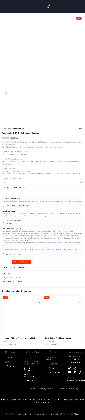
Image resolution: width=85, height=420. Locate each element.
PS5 (9, 128)
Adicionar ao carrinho (21, 262)
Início (4, 128)
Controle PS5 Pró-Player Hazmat (58, 338)
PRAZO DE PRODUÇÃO (12, 228)
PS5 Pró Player (18, 128)
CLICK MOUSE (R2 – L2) (11, 199)
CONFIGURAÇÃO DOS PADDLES (14, 188)
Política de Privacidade (29, 375)
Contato (10, 366)
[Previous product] (78, 128)
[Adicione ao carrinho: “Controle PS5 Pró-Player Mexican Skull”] (39, 298)
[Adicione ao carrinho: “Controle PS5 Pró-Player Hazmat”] (80, 298)
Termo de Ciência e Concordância (31, 363)
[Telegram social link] (24, 281)
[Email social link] (18, 281)
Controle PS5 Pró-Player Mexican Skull (19, 338)
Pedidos (53, 364)
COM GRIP (13, 220)
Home (10, 358)
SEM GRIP (8, 223)
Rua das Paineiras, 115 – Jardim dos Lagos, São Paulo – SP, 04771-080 (30, 399)
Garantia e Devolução (29, 369)
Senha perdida (53, 372)
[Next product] (82, 128)
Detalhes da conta (51, 359)
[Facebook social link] (13, 281)
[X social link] (15, 281)
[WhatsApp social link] (21, 281)
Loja (32, 358)
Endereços (53, 368)
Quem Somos (10, 362)
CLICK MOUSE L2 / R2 (17, 206)
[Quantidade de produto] (6, 262)
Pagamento (31, 380)
